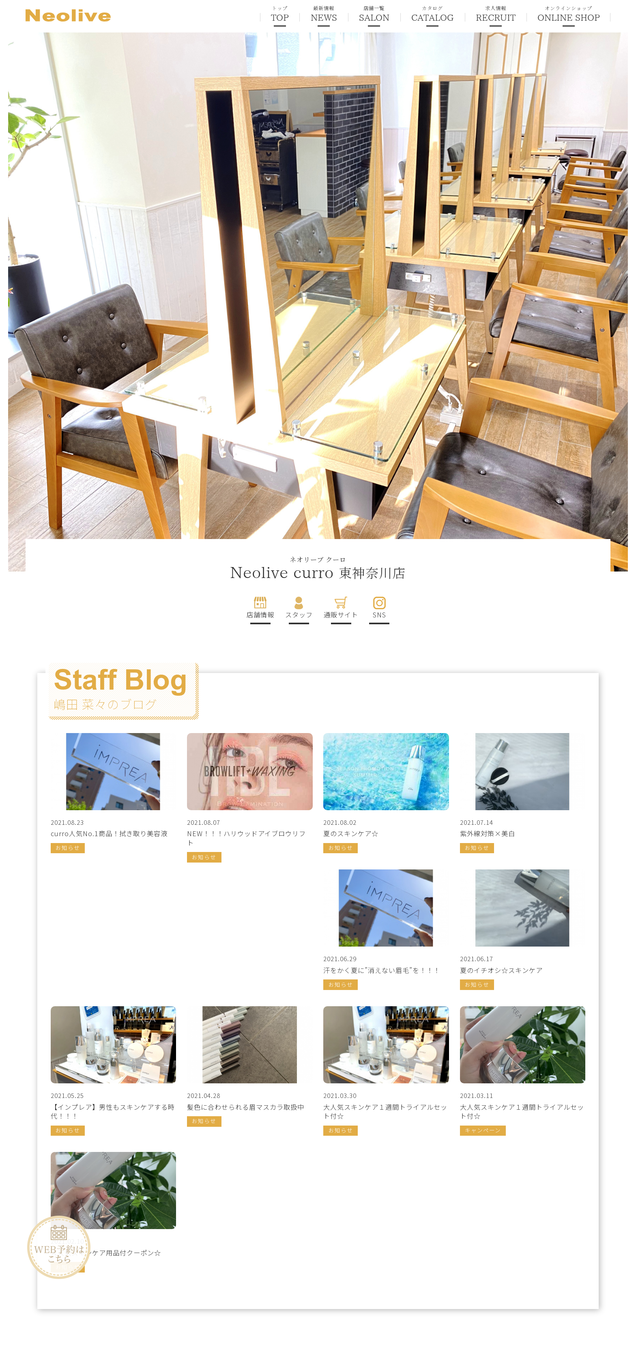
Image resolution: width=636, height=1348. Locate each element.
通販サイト (341, 614)
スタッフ (299, 614)
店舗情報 (260, 614)
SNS (379, 614)
